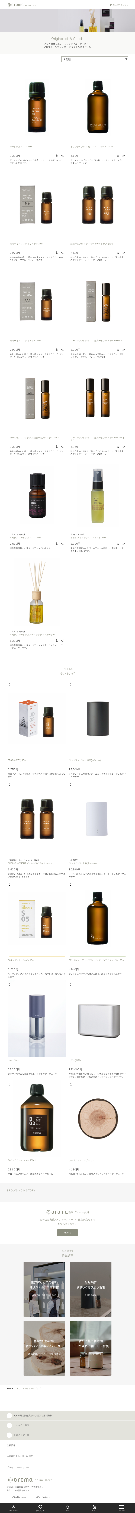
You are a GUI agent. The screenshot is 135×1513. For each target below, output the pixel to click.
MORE (67, 1232)
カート (94, 1508)
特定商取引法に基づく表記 (20, 1456)
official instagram (43, 1497)
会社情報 (11, 1445)
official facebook (19, 1497)
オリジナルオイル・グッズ (28, 1388)
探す (67, 1508)
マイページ (13, 1508)
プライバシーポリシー (18, 1467)
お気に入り (40, 1508)
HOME (10, 1388)
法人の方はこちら (120, 5)
